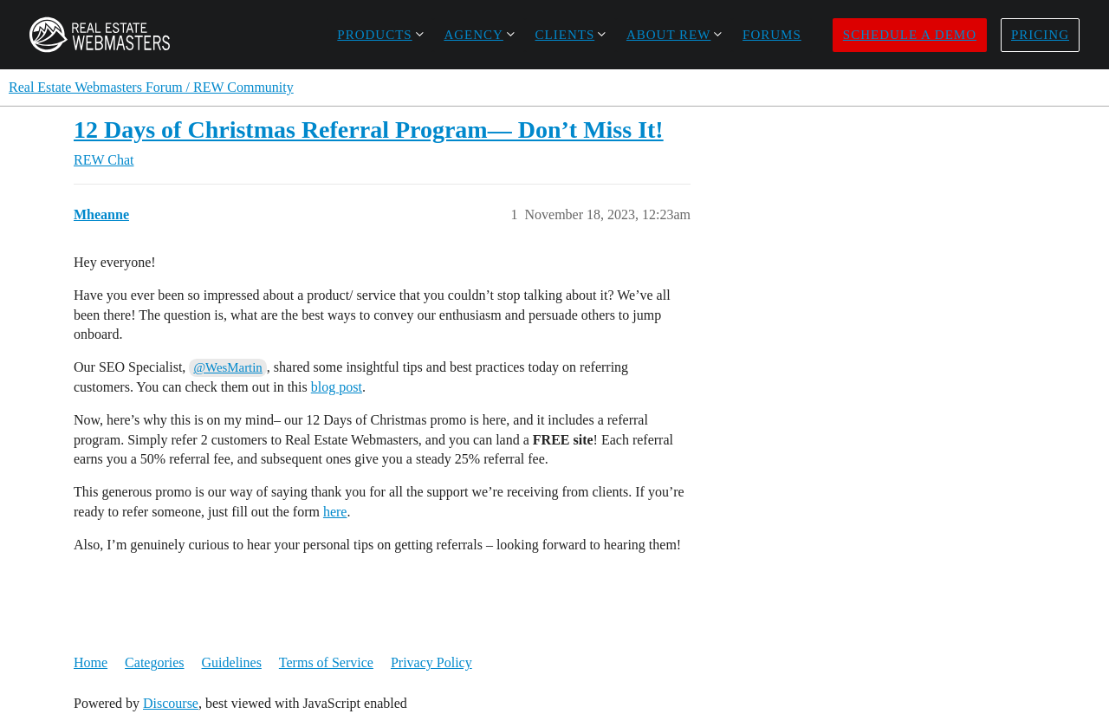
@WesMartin (227, 367)
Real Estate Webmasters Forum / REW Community (151, 87)
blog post (336, 387)
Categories (154, 662)
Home (90, 662)
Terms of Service (326, 662)
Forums (772, 35)
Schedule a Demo (909, 35)
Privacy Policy (431, 662)
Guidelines (232, 662)
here (335, 511)
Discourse (170, 703)
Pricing (1040, 35)
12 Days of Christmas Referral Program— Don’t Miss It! (369, 129)
